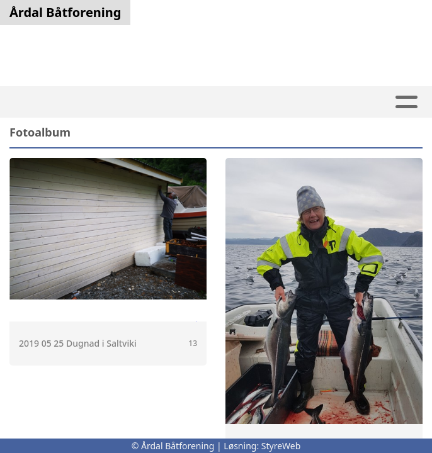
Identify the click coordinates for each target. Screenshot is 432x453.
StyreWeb (281, 446)
